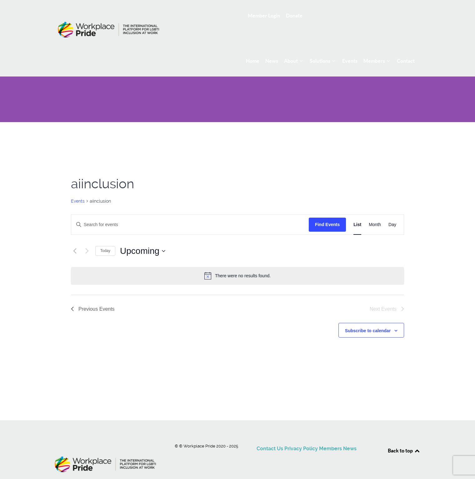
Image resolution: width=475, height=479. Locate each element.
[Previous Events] (74, 237)
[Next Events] (87, 237)
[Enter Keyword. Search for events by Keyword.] (190, 210)
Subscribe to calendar (368, 316)
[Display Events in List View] (357, 210)
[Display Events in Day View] (392, 210)
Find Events (327, 210)
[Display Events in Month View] (375, 210)
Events (78, 187)
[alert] (237, 262)
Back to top (404, 436)
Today (105, 237)
